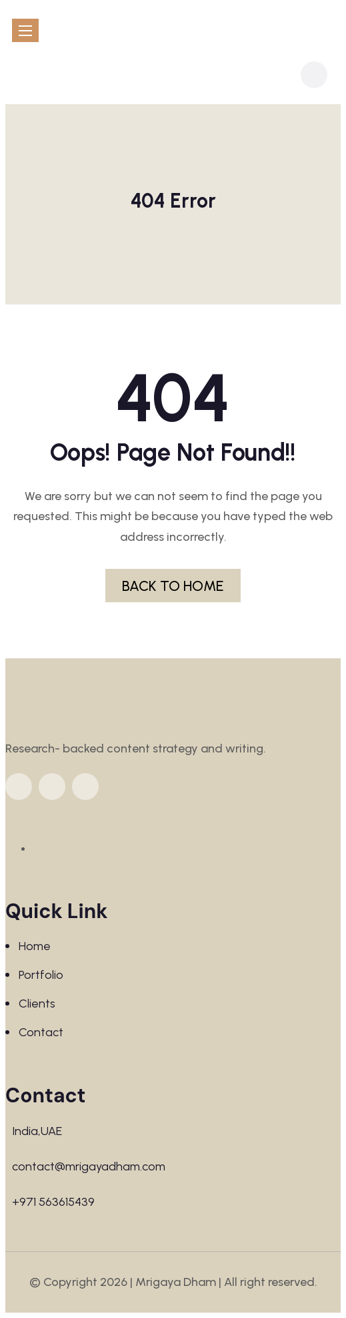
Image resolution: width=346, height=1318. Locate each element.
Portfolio (41, 974)
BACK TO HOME (173, 585)
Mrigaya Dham (175, 1282)
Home (35, 946)
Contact (41, 1032)
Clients (37, 1003)
